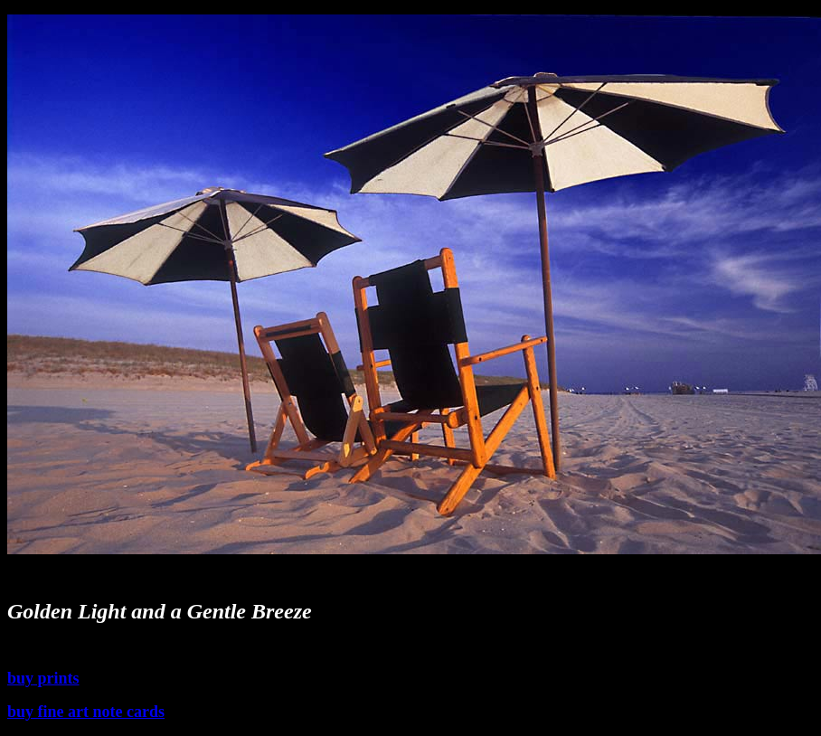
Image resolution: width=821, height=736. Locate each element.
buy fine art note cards (86, 712)
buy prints (43, 678)
